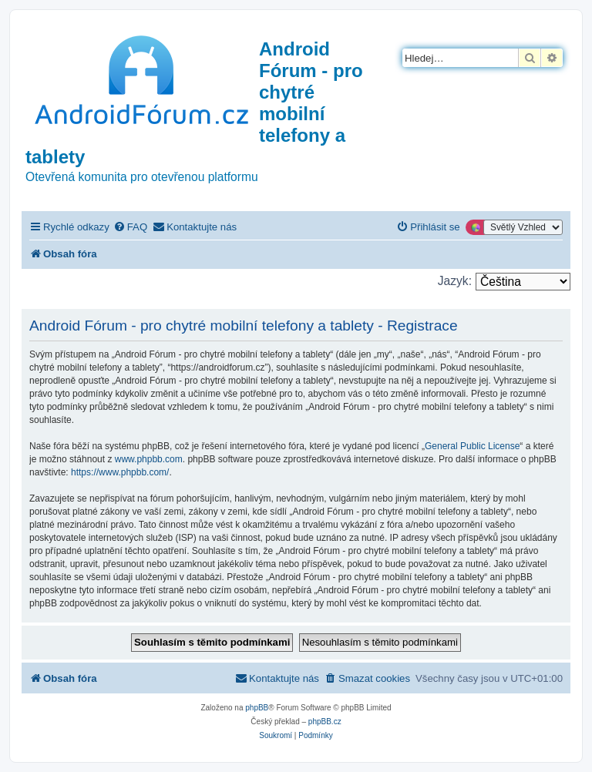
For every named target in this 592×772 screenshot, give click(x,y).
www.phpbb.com (149, 459)
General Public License (472, 446)
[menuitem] (130, 227)
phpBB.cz (324, 721)
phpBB (256, 707)
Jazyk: (455, 280)
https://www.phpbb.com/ (120, 472)
